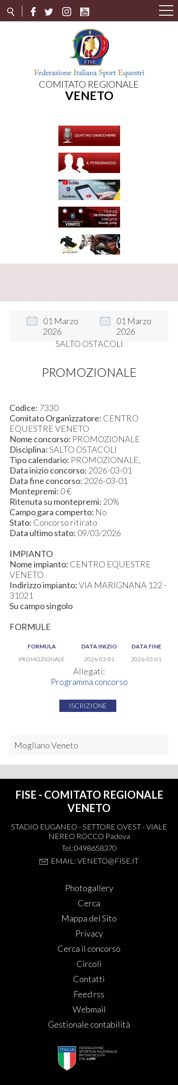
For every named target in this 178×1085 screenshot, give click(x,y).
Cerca (89, 903)
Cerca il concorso (89, 948)
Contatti (89, 979)
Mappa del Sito (89, 918)
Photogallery (89, 888)
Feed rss (89, 994)
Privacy (89, 933)
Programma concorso (89, 681)
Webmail (89, 1009)
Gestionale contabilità (89, 1024)
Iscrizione (88, 706)
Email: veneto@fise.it (95, 860)
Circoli (89, 963)
